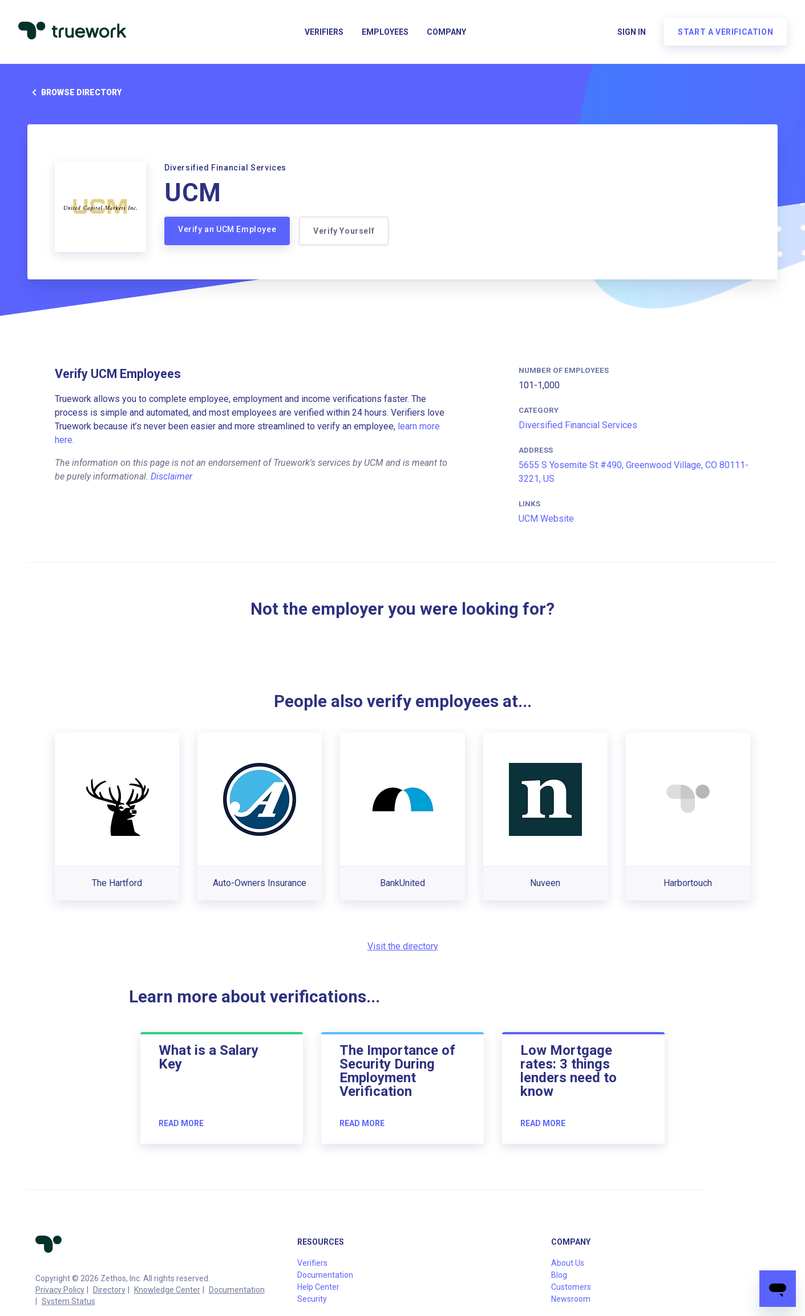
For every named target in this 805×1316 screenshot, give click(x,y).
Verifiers (324, 31)
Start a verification (725, 31)
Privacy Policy (59, 1289)
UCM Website (546, 518)
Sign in (631, 31)
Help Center (318, 1286)
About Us (567, 1263)
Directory (109, 1289)
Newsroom (570, 1298)
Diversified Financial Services (578, 425)
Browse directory (74, 92)
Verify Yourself (343, 230)
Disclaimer (171, 476)
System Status (68, 1301)
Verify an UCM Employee (227, 229)
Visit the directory (402, 946)
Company (446, 31)
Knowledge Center (167, 1289)
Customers (571, 1286)
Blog (559, 1275)
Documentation (237, 1289)
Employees (385, 31)
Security (312, 1298)
